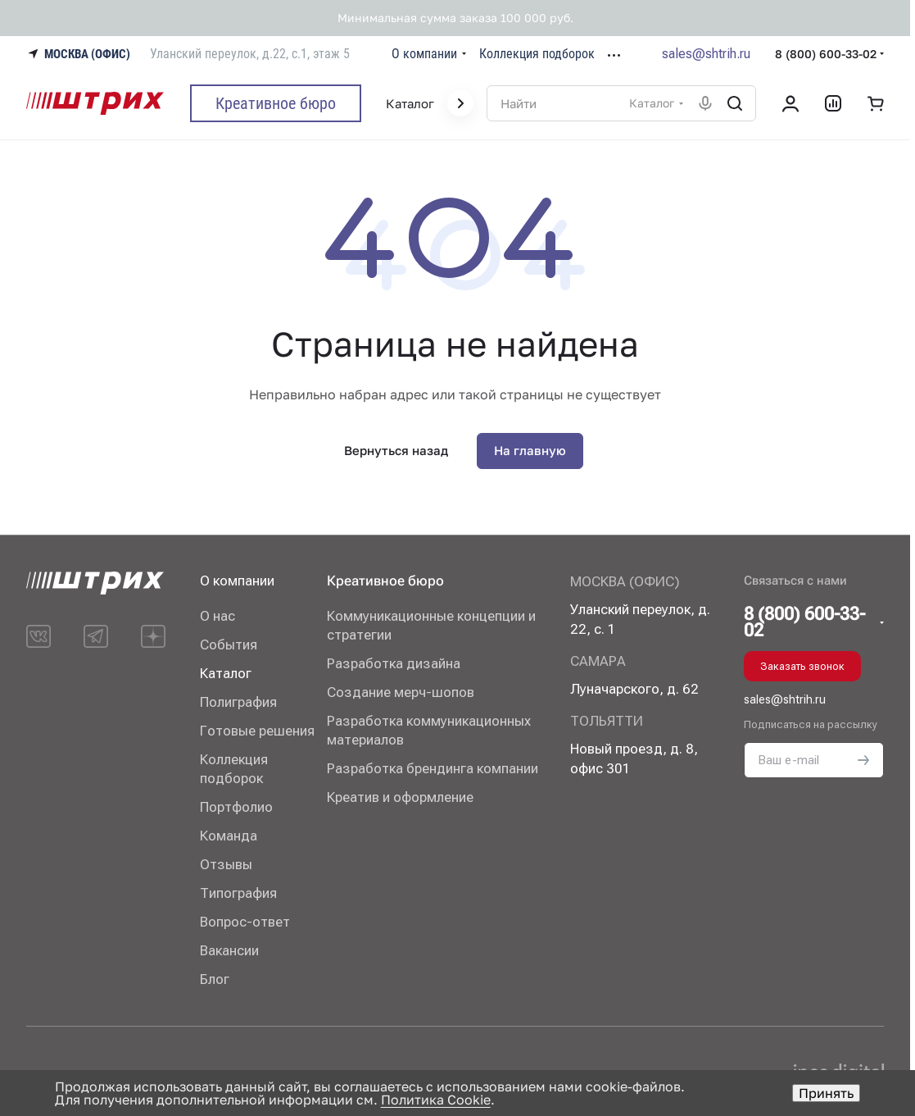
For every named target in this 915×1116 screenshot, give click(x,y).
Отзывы (226, 864)
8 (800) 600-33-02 (825, 54)
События (228, 644)
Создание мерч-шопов (400, 692)
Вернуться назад (396, 450)
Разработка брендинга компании (432, 768)
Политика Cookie (436, 1099)
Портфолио (236, 807)
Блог (214, 979)
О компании (237, 580)
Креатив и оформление (400, 797)
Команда (228, 835)
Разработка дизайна (393, 663)
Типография (238, 893)
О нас (217, 616)
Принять (826, 1093)
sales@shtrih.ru (706, 53)
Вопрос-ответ (245, 921)
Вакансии (229, 950)
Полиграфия (238, 702)
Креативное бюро (385, 580)
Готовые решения (257, 730)
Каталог (225, 673)
